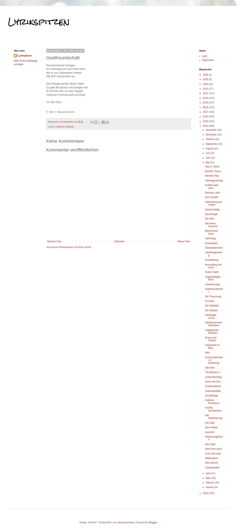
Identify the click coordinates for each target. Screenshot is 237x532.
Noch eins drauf (213, 448)
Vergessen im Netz (212, 346)
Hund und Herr (213, 381)
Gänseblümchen (213, 247)
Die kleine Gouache (211, 225)
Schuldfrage (211, 395)
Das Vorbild (211, 427)
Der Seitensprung (213, 416)
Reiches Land (212, 192)
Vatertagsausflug (214, 180)
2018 (206, 107)
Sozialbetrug (211, 260)
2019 (206, 102)
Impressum (208, 60)
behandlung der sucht (213, 266)
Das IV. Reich (212, 166)
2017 (206, 112)
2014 (206, 125)
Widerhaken (211, 458)
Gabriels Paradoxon (212, 401)
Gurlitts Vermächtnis (213, 409)
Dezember (211, 129)
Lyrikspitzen (39, 21)
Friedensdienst (213, 386)
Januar (210, 487)
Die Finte (210, 367)
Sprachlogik (211, 214)
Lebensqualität (213, 391)
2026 (206, 74)
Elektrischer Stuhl (211, 232)
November (211, 134)
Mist (207, 352)
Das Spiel (210, 444)
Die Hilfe (209, 218)
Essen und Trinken (210, 339)
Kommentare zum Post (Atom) (75, 247)
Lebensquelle (212, 467)
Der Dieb (209, 422)
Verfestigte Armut (210, 316)
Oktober (210, 139)
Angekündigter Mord (212, 278)
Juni (208, 158)
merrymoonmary (125, 522)
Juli (208, 153)
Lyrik (204, 56)
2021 (206, 93)
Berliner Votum (213, 171)
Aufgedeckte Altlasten (211, 331)
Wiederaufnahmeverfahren (213, 324)
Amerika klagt (212, 284)
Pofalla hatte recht (211, 186)
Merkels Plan (212, 175)
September (212, 144)
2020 (206, 98)
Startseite (119, 241)
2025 (206, 79)
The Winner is (212, 372)
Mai (208, 162)
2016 (206, 116)
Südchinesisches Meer (213, 203)
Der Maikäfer (212, 305)
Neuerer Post (54, 241)
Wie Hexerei (211, 462)
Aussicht (209, 432)
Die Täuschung (213, 296)
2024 (206, 84)
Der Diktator (211, 310)
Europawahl (211, 243)
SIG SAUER (211, 197)
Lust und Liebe (213, 453)
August (210, 148)
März (209, 478)
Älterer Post (183, 241)
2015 (206, 121)
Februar (210, 482)
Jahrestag (210, 238)
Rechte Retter (212, 209)
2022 (206, 88)
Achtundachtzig (213, 377)
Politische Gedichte (64, 126)
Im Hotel (209, 301)
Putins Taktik (211, 272)
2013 (206, 493)
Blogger (153, 522)
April (208, 473)
